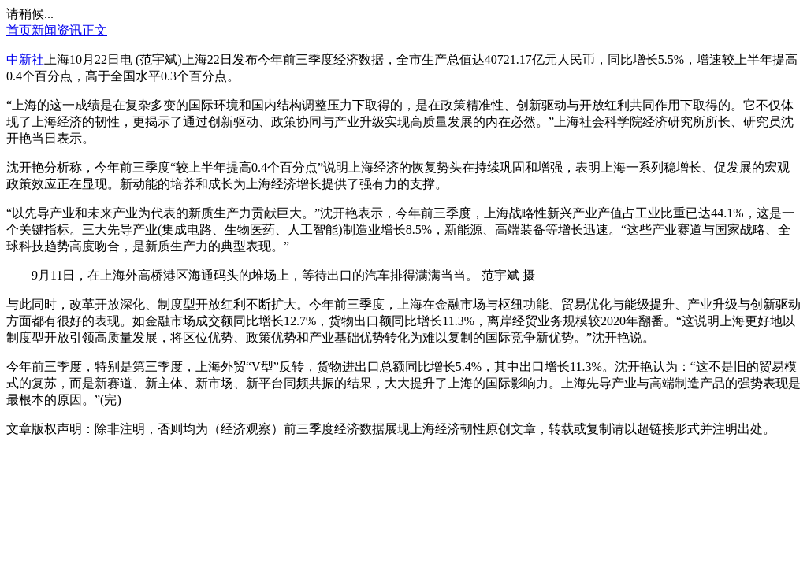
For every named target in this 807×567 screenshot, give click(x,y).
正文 (94, 30)
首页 (19, 30)
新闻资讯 (57, 30)
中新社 (25, 59)
